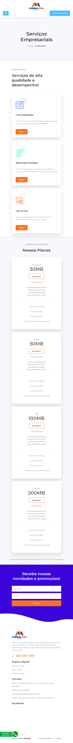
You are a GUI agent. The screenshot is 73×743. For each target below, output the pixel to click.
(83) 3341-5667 (25, 656)
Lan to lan (22, 211)
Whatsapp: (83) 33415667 (21, 691)
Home (30, 46)
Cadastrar (37, 604)
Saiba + (22, 132)
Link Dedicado (24, 115)
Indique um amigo (18, 674)
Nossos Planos (17, 670)
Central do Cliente (60, 13)
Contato (58, 739)
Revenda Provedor (27, 163)
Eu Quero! (36, 277)
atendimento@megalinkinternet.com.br (26, 695)
